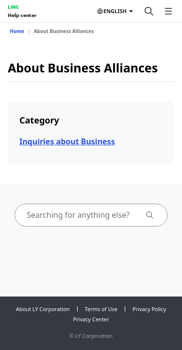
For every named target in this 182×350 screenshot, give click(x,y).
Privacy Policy (149, 309)
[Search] (149, 11)
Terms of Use (101, 309)
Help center (22, 15)
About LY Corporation (43, 309)
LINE (13, 6)
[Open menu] (168, 11)
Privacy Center (91, 319)
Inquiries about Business (67, 141)
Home (17, 31)
